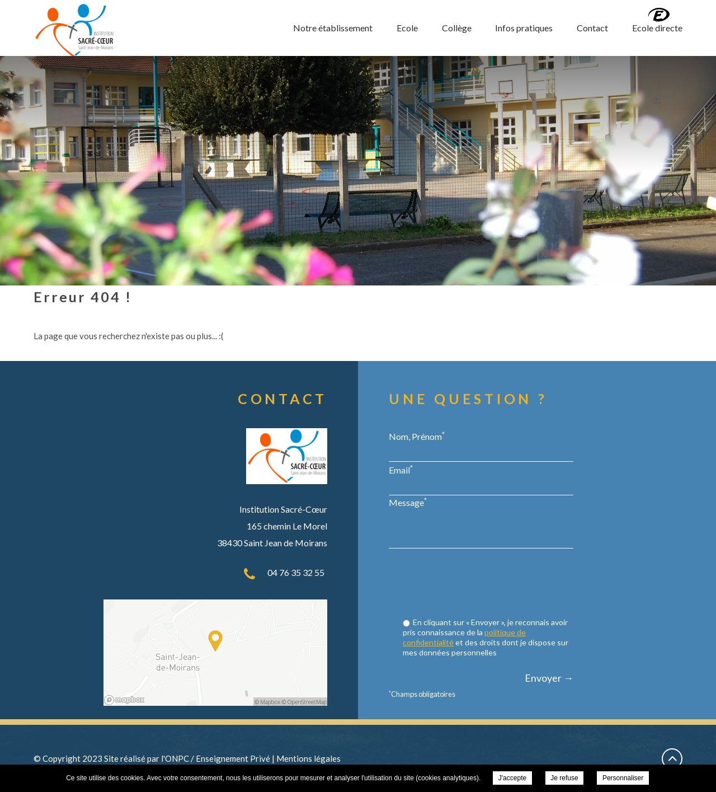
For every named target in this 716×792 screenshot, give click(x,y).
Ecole (407, 27)
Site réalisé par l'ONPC (146, 758)
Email (401, 469)
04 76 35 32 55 (295, 572)
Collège (457, 27)
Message (408, 502)
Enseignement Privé (233, 758)
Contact (592, 27)
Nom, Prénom (417, 436)
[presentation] (488, 584)
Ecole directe (657, 27)
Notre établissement (333, 27)
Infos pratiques (524, 27)
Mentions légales (308, 758)
